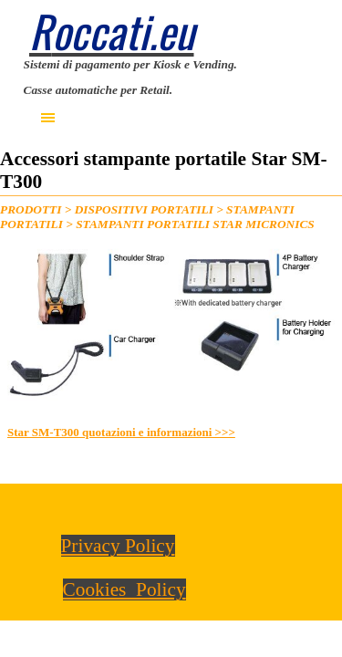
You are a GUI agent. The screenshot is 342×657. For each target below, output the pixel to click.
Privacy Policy (118, 546)
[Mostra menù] (48, 118)
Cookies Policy (124, 589)
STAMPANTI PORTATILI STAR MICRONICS (195, 224)
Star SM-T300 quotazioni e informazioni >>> (121, 432)
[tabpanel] (170, 75)
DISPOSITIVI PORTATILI (144, 209)
